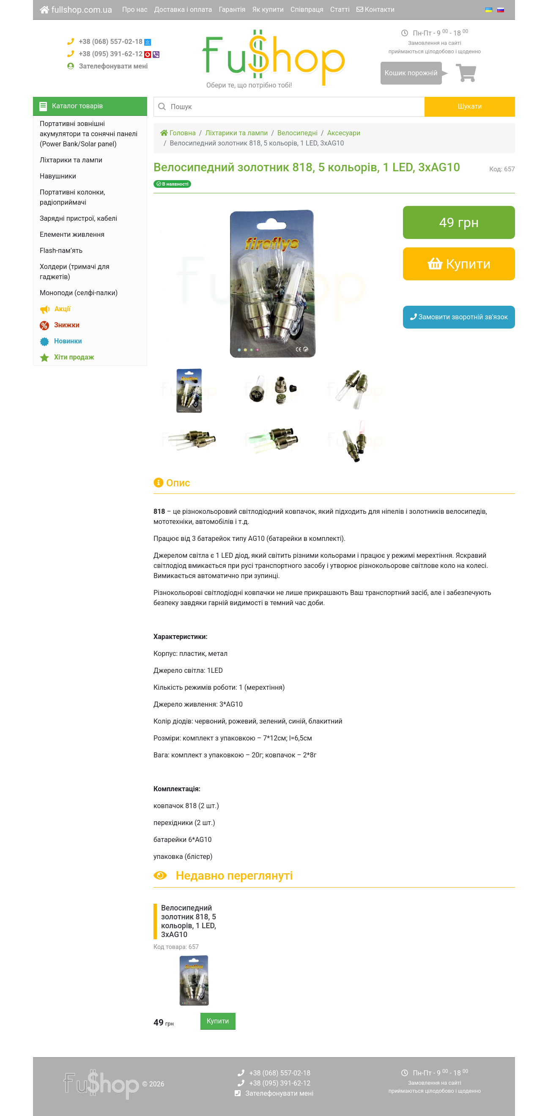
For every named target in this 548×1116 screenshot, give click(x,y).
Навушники (58, 176)
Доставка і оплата (183, 9)
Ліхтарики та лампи (71, 160)
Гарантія (232, 9)
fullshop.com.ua (76, 10)
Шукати (470, 106)
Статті (340, 9)
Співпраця (306, 9)
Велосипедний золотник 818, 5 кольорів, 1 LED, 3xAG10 (188, 921)
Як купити (268, 9)
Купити (218, 1021)
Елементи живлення (72, 234)
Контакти (375, 9)
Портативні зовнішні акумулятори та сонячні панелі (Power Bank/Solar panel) (88, 134)
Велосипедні (297, 133)
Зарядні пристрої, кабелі (78, 218)
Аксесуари (344, 133)
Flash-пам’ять (61, 251)
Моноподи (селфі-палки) (79, 293)
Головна (178, 133)
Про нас (135, 9)
